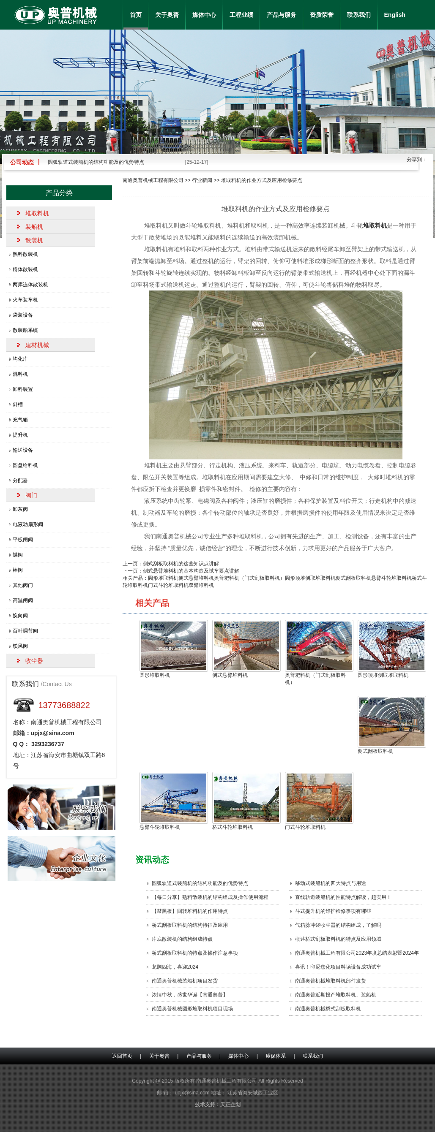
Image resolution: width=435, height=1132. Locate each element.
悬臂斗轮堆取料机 (391, 578)
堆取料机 (37, 213)
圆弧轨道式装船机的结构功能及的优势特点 (96, 162)
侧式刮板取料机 (353, 578)
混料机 (20, 374)
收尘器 (34, 660)
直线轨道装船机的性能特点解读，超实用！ (343, 897)
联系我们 (359, 14)
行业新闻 (202, 180)
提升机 (20, 435)
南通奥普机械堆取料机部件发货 (330, 981)
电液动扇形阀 (28, 524)
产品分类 (59, 192)
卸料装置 (23, 389)
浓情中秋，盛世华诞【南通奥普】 (190, 995)
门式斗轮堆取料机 (168, 585)
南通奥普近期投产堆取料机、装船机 (335, 995)
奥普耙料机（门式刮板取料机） (249, 578)
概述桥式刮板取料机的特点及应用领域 (338, 939)
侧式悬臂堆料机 (196, 578)
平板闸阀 (23, 540)
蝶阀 (18, 555)
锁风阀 (20, 646)
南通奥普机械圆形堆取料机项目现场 (192, 1009)
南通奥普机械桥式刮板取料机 (328, 1009)
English (395, 14)
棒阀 (18, 570)
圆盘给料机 (25, 465)
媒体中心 (204, 14)
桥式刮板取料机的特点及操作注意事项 (195, 953)
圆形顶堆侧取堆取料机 (310, 578)
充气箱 (20, 420)
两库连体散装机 (30, 285)
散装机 (34, 240)
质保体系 (275, 1056)
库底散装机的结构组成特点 (182, 939)
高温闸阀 (23, 600)
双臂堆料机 (201, 585)
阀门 (31, 495)
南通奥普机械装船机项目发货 (185, 981)
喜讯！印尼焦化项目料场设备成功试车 (338, 967)
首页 (136, 14)
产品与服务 (281, 14)
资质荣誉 (322, 14)
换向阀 (20, 616)
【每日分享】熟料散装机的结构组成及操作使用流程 (210, 897)
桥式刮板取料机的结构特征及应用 (190, 925)
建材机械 (37, 345)
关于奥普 (167, 14)
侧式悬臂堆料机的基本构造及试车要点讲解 (191, 571)
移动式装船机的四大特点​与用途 (330, 883)
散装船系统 (25, 330)
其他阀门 (23, 585)
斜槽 (18, 404)
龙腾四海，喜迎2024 (175, 967)
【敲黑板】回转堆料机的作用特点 (190, 911)
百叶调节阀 (25, 631)
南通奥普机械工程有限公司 (153, 180)
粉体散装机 (25, 269)
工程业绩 (241, 14)
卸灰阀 (20, 509)
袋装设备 (23, 315)
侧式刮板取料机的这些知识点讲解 (181, 564)
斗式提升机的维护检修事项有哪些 (333, 911)
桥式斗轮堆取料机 (244, 801)
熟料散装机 (25, 254)
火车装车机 (25, 300)
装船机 (34, 226)
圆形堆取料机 (163, 578)
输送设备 (23, 450)
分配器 (20, 480)
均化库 (20, 359)
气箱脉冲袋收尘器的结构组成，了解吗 (338, 925)
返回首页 (122, 1056)
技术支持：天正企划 (218, 1105)
